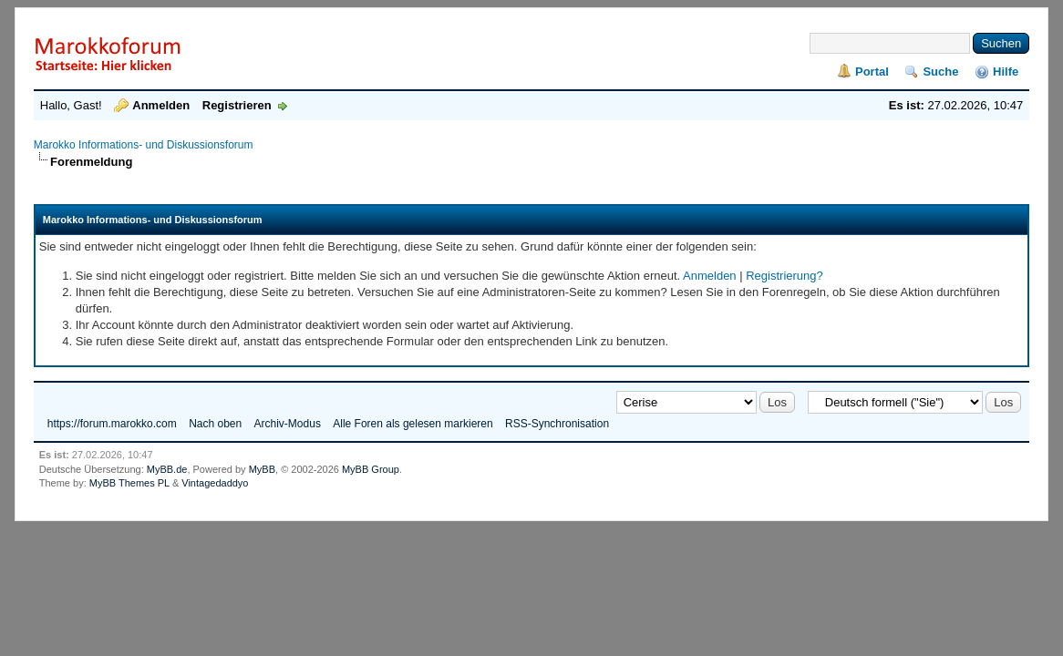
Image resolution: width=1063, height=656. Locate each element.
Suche (940, 71)
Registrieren (237, 105)
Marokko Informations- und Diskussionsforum (143, 144)
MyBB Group (370, 469)
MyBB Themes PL (129, 482)
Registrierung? (784, 275)
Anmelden (161, 105)
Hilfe (1005, 71)
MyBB (262, 469)
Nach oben (215, 423)
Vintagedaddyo (214, 482)
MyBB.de (167, 469)
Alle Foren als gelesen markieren (412, 423)
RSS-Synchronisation (557, 423)
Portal (872, 71)
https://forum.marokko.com (112, 423)
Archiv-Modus (287, 423)
